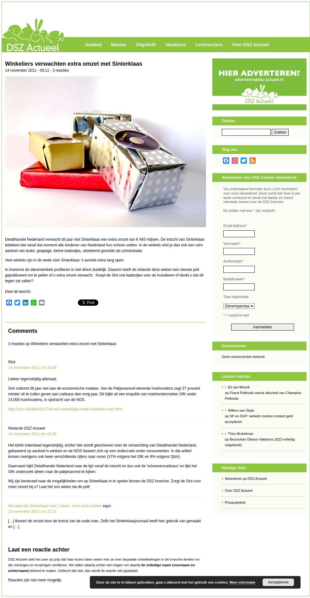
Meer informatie (242, 582)
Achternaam (233, 261)
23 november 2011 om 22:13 (32, 511)
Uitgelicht (146, 44)
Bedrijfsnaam (234, 279)
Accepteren (278, 582)
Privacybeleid (235, 502)
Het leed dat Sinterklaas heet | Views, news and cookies (55, 506)
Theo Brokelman (240, 434)
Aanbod (93, 44)
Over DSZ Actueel (250, 44)
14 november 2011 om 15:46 (32, 434)
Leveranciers (208, 44)
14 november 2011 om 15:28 (32, 367)
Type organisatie (236, 297)
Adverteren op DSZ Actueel (246, 478)
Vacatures (175, 44)
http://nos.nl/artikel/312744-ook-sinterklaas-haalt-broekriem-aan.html (65, 409)
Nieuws (118, 44)
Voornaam (231, 243)
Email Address (235, 226)
